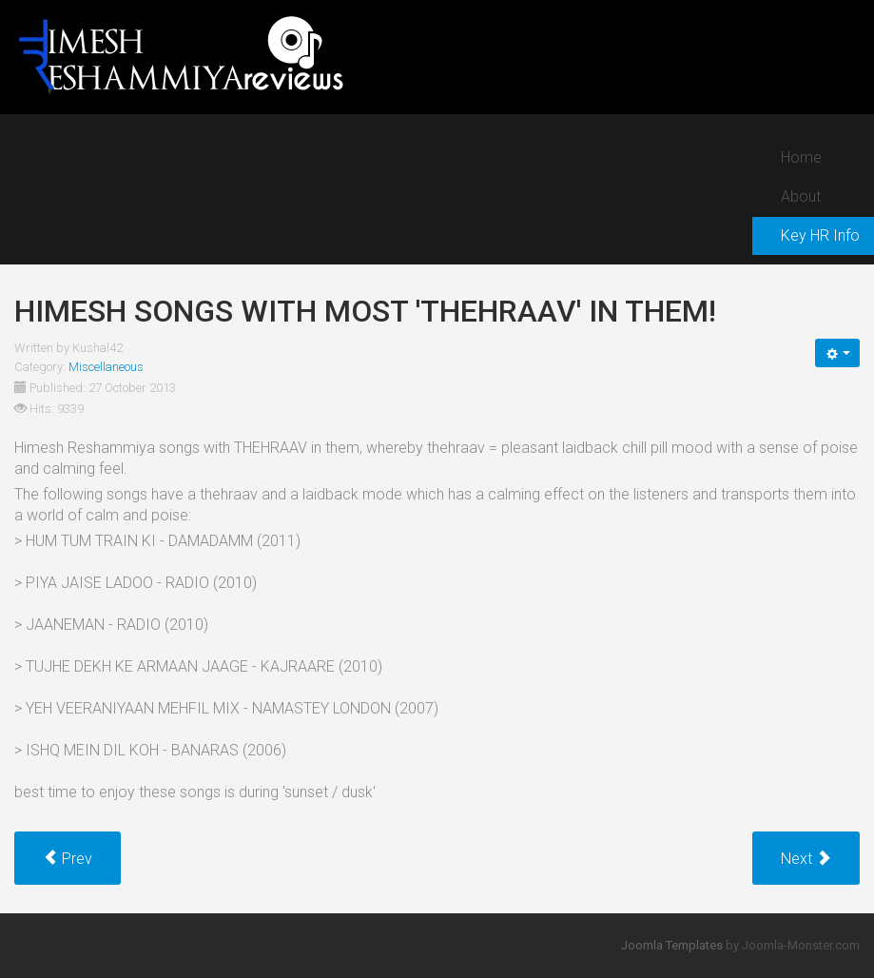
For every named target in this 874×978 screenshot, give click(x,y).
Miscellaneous (106, 367)
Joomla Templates (672, 945)
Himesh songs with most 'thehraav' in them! (365, 311)
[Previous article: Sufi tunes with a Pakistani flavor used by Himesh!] (67, 858)
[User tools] (837, 353)
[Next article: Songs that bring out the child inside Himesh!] (806, 858)
